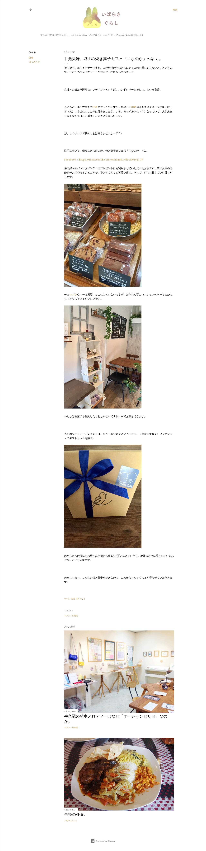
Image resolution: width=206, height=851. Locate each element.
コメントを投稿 (71, 615)
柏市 (95, 106)
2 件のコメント (70, 820)
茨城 (31, 57)
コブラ (73, 294)
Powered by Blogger (103, 841)
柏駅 (133, 106)
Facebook (70, 159)
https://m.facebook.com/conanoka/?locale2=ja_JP (111, 159)
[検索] (175, 10)
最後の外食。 (76, 814)
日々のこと (34, 62)
